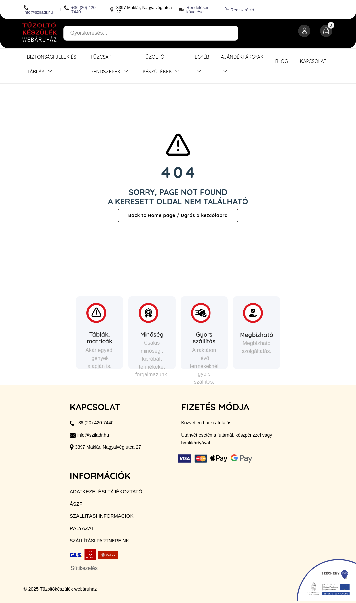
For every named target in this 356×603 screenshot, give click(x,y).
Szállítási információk (101, 516)
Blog (281, 61)
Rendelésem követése (198, 9)
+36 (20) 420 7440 (80, 9)
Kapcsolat (313, 61)
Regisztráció (239, 9)
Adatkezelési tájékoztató (106, 491)
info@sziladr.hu (38, 9)
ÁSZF (76, 504)
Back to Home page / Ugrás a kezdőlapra (178, 215)
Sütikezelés (84, 568)
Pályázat (82, 528)
